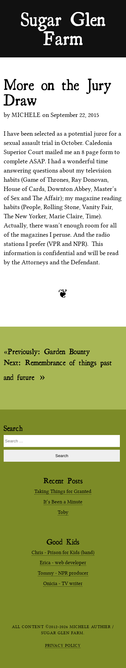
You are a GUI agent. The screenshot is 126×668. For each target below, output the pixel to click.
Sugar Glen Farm (63, 18)
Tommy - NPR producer (63, 573)
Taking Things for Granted (62, 491)
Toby (63, 512)
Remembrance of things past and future (58, 370)
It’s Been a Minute (63, 502)
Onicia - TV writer (62, 583)
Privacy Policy (63, 645)
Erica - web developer (63, 562)
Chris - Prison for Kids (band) (63, 552)
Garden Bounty (49, 351)
